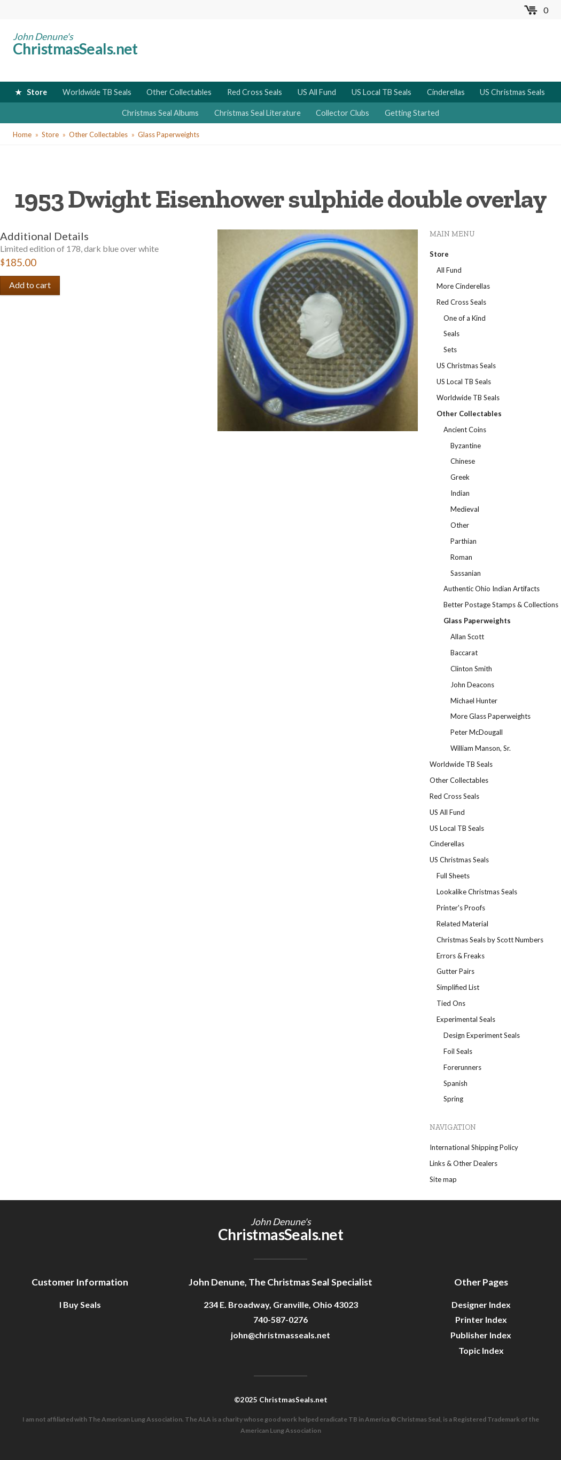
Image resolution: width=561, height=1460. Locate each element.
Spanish (455, 1083)
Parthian (463, 541)
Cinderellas (446, 92)
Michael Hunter (473, 700)
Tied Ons (451, 1003)
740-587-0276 (280, 1319)
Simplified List (458, 987)
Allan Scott (467, 636)
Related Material (462, 923)
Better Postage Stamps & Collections (500, 604)
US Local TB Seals (381, 92)
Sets (450, 349)
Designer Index (481, 1304)
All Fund (449, 270)
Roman (461, 557)
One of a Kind (464, 318)
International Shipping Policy (474, 1147)
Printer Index (481, 1319)
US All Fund (317, 92)
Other (459, 525)
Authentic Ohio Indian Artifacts (491, 588)
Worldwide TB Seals (97, 92)
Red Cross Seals (254, 92)
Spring (453, 1098)
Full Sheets (453, 875)
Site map (443, 1179)
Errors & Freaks (461, 955)
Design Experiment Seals (481, 1035)
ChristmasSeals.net (75, 48)
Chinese (462, 461)
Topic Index (481, 1350)
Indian (460, 493)
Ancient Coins (464, 429)
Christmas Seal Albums (160, 112)
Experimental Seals (466, 1019)
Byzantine (465, 445)
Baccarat (464, 652)
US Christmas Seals (512, 92)
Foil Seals (457, 1051)
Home (22, 134)
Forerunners (462, 1067)
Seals (451, 333)
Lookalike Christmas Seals (477, 891)
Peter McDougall (476, 732)
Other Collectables (179, 92)
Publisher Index (480, 1335)
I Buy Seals (80, 1304)
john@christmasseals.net (280, 1335)
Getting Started (412, 112)
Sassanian (465, 573)
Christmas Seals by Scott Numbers (490, 939)
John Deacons (472, 684)
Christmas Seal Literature (257, 112)
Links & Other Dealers (463, 1163)
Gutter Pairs (455, 971)
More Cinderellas (463, 286)
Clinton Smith (471, 668)
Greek (460, 477)
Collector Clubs (342, 112)
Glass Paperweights (168, 134)
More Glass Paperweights (490, 716)
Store (37, 92)
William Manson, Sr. (480, 748)
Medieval (464, 509)
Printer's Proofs (461, 907)
